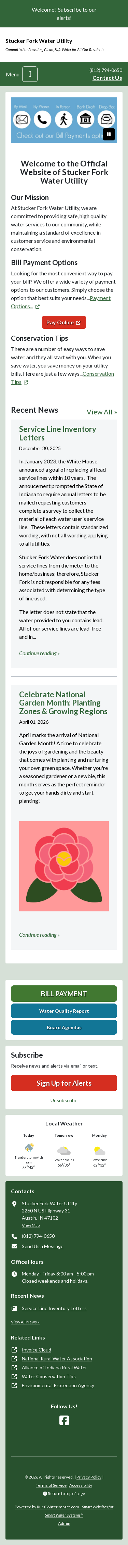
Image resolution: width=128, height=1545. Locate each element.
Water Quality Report (64, 1011)
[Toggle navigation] (30, 74)
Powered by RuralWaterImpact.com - (64, 1511)
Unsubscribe (64, 1100)
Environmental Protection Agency (58, 1385)
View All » (102, 411)
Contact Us (107, 77)
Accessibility (80, 1485)
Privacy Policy (88, 1477)
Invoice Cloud (36, 1350)
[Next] (109, 120)
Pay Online (60, 322)
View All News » (25, 1321)
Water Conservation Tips (49, 1376)
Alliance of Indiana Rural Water (54, 1367)
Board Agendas (64, 1027)
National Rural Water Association (57, 1358)
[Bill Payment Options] (64, 120)
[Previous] (19, 120)
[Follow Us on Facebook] (64, 1420)
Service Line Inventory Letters (54, 1308)
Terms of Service (51, 1485)
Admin (64, 1523)
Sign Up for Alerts (64, 1083)
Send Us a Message (42, 1246)
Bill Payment (64, 993)
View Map (31, 1225)
